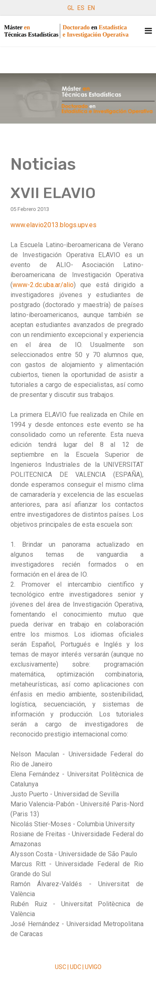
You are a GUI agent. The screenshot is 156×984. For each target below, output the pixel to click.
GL (70, 8)
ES (80, 8)
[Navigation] (148, 31)
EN (91, 8)
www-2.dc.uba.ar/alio (43, 285)
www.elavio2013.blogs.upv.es (53, 225)
